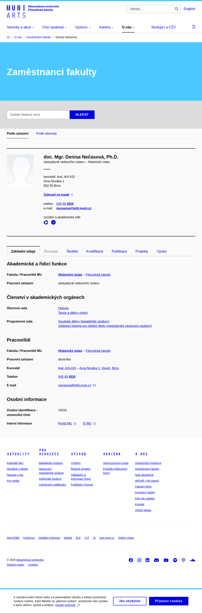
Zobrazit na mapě (58, 194)
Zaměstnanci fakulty (147, 468)
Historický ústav (70, 274)
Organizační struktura (148, 463)
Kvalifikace (94, 251)
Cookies (33, 564)
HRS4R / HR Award (147, 480)
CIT (87, 537)
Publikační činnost (82, 484)
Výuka (161, 251)
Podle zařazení (17, 133)
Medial (68, 537)
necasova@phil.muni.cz (73, 208)
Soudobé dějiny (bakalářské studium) (83, 321)
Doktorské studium (50, 478)
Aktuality (18, 454)
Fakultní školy (143, 486)
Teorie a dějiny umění (73, 312)
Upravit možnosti (67, 607)
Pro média (13, 480)
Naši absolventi (144, 474)
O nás (141, 454)
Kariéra (112, 454)
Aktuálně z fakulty (17, 468)
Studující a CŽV (163, 27)
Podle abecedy (46, 133)
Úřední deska (143, 510)
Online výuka (126, 537)
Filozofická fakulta (98, 274)
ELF (78, 537)
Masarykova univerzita (29, 559)
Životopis (51, 251)
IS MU (89, 423)
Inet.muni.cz (106, 537)
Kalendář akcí (15, 463)
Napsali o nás (15, 474)
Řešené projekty (80, 468)
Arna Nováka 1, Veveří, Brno (99, 368)
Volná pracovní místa (115, 463)
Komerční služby (145, 492)
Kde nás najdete (145, 498)
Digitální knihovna (49, 537)
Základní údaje (23, 251)
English (189, 9)
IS (94, 537)
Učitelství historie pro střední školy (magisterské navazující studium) (105, 326)
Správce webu (15, 564)
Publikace (119, 251)
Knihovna (29, 537)
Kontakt (139, 504)
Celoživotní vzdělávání (52, 484)
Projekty (141, 251)
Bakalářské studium (51, 463)
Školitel (72, 251)
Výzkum (78, 454)
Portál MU (67, 423)
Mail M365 (13, 537)
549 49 (65, 203)
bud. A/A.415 (67, 368)
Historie (63, 308)
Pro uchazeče (49, 452)
